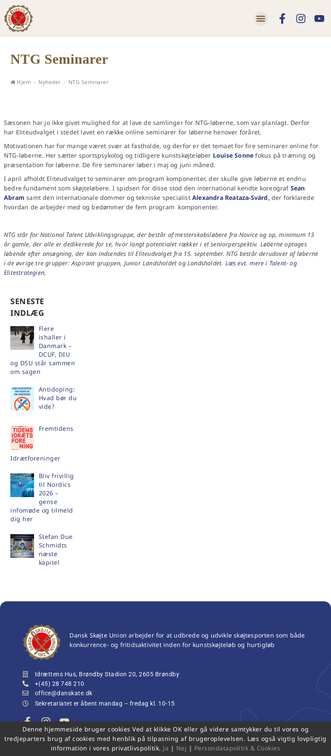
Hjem (20, 82)
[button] (261, 19)
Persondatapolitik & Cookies (237, 748)
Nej (181, 748)
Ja (166, 748)
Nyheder (49, 82)
